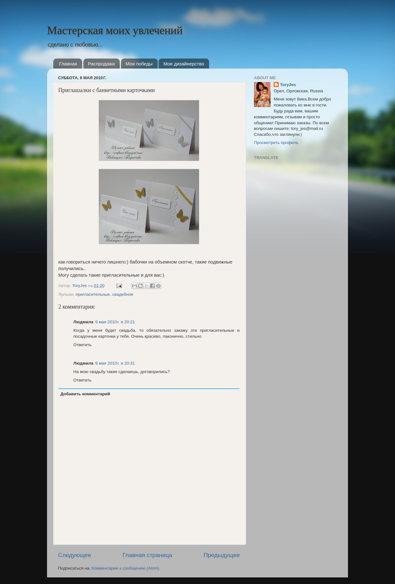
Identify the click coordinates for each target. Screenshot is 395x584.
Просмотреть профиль (276, 142)
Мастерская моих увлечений (115, 30)
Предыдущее (221, 555)
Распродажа (101, 63)
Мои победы (139, 63)
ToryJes (80, 285)
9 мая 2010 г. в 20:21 (115, 322)
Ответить (82, 344)
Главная (68, 63)
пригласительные (93, 294)
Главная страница (147, 555)
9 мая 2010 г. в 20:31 (115, 363)
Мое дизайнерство (183, 63)
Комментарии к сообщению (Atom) (125, 568)
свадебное (122, 294)
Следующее (74, 555)
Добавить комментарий (85, 394)
